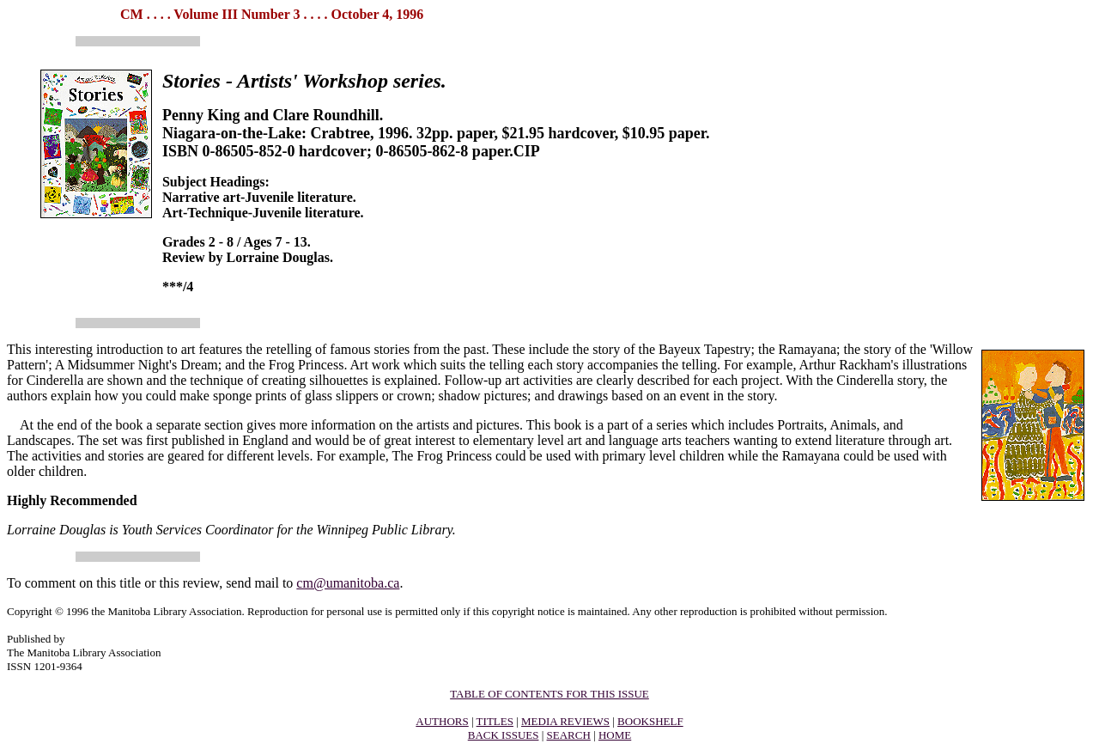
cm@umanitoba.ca (347, 583)
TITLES (495, 721)
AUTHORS (442, 721)
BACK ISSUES (503, 735)
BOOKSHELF (650, 721)
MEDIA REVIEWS (565, 721)
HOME (614, 735)
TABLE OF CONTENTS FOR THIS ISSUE (549, 693)
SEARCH (569, 735)
